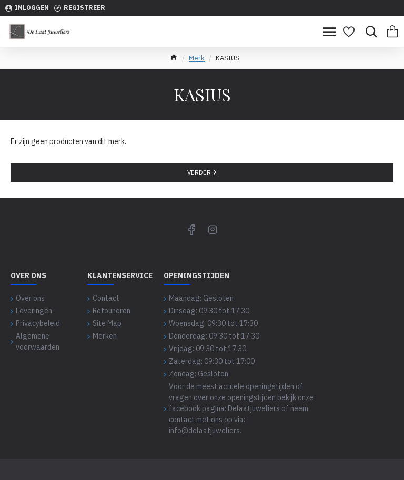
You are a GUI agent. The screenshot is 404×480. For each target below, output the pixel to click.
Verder (199, 172)
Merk (197, 58)
